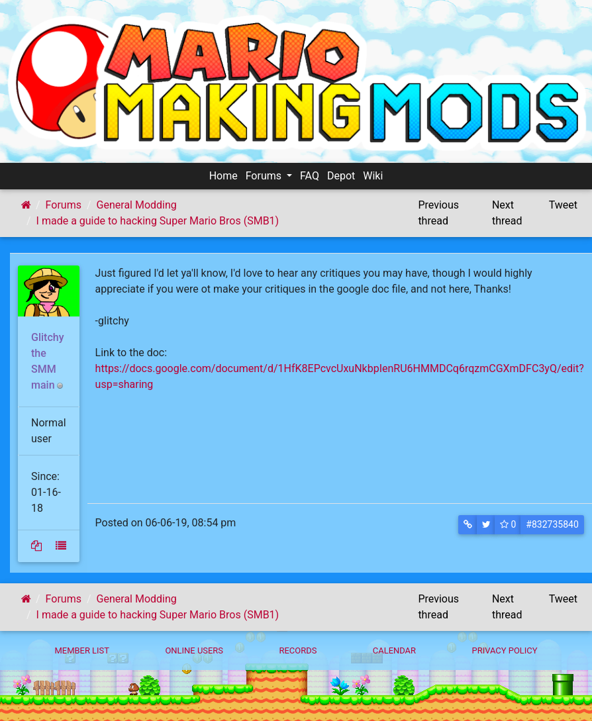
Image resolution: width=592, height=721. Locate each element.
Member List (81, 650)
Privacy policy (504, 650)
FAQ (309, 175)
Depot (341, 175)
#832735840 (552, 524)
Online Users (194, 650)
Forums (265, 175)
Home (223, 175)
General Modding (137, 205)
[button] (467, 524)
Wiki (373, 175)
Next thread (507, 213)
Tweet (563, 205)
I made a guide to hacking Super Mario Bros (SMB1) (157, 221)
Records (298, 650)
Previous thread (438, 213)
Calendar (394, 650)
